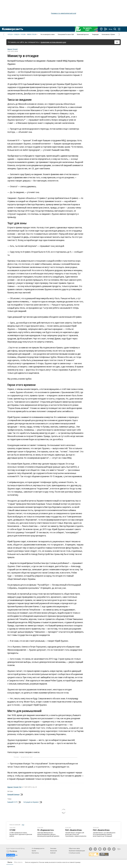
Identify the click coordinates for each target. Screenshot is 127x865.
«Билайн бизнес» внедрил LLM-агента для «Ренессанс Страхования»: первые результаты (75, 834)
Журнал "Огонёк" (12, 49)
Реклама (53, 848)
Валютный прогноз (83, 34)
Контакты (35, 853)
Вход (110, 29)
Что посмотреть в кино (47, 34)
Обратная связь (74, 848)
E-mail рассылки (74, 853)
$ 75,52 (10, 34)
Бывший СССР (12, 802)
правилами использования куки (53, 42)
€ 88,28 (16, 34)
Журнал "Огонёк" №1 (14, 787)
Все (23, 824)
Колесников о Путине (108, 34)
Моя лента (18, 862)
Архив (34, 851)
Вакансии (53, 851)
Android (52, 853)
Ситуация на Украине (30, 802)
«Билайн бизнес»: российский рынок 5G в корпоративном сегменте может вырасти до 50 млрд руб (104, 834)
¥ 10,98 (23, 34)
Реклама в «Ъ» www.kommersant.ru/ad (63, 13)
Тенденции (95, 34)
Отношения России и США (66, 34)
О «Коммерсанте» (38, 848)
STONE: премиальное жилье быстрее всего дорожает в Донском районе (21, 834)
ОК (117, 42)
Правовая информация (77, 851)
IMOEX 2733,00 (31, 34)
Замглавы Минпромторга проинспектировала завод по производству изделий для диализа (48, 834)
